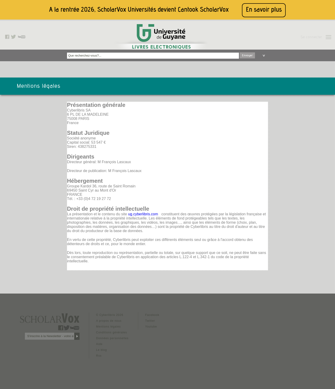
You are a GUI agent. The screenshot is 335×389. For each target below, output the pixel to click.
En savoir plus (264, 10)
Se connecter (311, 37)
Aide (99, 344)
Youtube (151, 326)
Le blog (101, 350)
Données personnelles (112, 338)
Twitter (150, 320)
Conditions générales (111, 332)
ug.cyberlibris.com (143, 214)
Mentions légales (108, 326)
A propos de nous (108, 320)
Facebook (152, 315)
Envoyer (247, 55)
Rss (99, 355)
